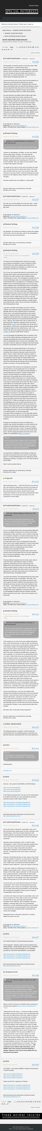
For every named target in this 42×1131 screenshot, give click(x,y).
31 (36, 47)
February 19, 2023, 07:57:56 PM (11, 727)
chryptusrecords (11, 972)
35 (6, 49)
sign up (31, 24)
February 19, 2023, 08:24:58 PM (11, 748)
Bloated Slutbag (11, 133)
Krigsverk (8, 478)
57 (12, 49)
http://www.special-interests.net (18, 125)
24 (20, 47)
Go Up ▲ (27, 1127)
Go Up (4, 1101)
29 (30, 47)
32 (38, 47)
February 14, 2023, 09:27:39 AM (10, 136)
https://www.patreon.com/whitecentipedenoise (16, 802)
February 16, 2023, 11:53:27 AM (10, 481)
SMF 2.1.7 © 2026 (13, 1128)
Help (14, 1127)
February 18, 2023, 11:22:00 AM (10, 614)
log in (25, 24)
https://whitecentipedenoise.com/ (11, 816)
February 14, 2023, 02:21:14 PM (11, 199)
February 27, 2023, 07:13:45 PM (11, 937)
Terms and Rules (20, 1127)
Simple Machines (22, 1128)
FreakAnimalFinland (12, 58)
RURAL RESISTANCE (13, 724)
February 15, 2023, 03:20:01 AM (10, 227)
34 (4, 49)
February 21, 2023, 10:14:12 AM (10, 825)
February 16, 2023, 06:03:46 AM (10, 253)
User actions (35, 53)
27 (26, 47)
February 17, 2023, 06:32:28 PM (11, 508)
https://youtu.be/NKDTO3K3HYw (13, 1074)
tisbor (7, 745)
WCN (7, 777)
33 (2, 49)
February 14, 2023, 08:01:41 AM (10, 61)
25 (22, 47)
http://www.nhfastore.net (32, 127)
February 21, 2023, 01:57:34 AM (10, 780)
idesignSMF (30, 1128)
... (18, 47)
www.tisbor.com (7, 770)
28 (28, 47)
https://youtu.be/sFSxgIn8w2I (11, 787)
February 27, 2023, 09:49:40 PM (11, 975)
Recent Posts (33, 5)
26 (24, 47)
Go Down (5, 47)
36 (8, 49)
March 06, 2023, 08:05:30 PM (10, 1064)
